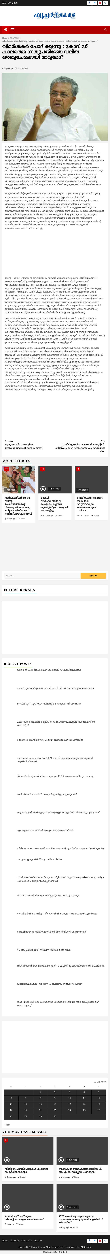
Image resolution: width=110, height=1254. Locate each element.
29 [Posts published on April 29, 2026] (40, 1116)
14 (43, 469)
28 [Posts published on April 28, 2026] (25, 1116)
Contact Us (27, 1240)
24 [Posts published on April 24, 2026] (69, 1110)
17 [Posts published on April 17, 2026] (69, 1104)
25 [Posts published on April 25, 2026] (84, 1110)
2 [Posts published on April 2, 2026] (55, 1092)
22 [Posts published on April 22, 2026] (40, 1110)
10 (6, 469)
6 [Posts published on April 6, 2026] (11, 1098)
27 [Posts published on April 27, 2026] (11, 1116)
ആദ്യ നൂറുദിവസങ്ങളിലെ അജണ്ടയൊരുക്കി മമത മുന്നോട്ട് (30, 445)
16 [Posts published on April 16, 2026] (55, 1104)
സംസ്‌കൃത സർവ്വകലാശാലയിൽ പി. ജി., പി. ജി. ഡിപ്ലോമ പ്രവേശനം (80, 1171)
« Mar (7, 1125)
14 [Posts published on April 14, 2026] (25, 1104)
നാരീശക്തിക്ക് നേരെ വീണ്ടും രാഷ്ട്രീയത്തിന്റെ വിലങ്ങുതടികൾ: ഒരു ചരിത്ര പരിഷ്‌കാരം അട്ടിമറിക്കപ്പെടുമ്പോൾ (18, 506)
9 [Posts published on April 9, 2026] (55, 1098)
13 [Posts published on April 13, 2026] (11, 1104)
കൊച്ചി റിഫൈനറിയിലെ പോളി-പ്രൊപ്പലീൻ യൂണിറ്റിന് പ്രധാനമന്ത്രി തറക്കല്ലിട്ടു (54, 504)
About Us (14, 1240)
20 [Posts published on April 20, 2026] (11, 1110)
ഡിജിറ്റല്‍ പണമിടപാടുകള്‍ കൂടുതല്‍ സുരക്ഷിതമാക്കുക (26, 1171)
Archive (38, 1240)
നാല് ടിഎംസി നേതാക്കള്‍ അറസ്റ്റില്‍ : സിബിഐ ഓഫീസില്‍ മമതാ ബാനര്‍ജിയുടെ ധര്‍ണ (80, 446)
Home (5, 1240)
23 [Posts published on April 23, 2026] (55, 1110)
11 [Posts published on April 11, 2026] (84, 1098)
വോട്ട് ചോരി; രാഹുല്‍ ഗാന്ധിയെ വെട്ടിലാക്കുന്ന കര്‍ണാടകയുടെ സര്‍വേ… (90, 504)
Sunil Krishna (23, 69)
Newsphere (71, 1247)
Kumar (21, 519)
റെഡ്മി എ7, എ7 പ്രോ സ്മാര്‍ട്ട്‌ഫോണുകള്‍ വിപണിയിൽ (24, 1218)
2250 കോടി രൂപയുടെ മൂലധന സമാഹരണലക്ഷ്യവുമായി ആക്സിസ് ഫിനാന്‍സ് (81, 1219)
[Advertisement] (55, 253)
